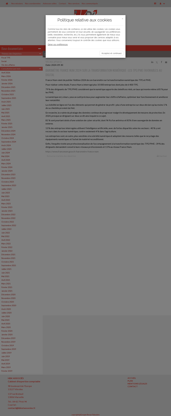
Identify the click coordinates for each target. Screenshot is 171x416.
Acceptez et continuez (112, 53)
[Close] (122, 18)
